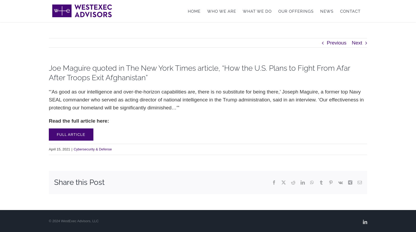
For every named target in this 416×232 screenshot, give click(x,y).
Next (357, 43)
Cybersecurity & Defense (93, 149)
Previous (336, 43)
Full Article (71, 134)
